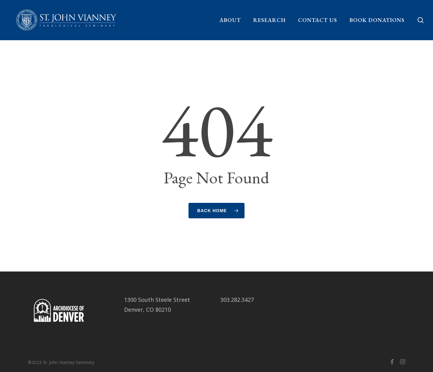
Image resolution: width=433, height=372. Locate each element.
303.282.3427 (237, 299)
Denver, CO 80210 (147, 309)
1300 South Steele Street (157, 299)
